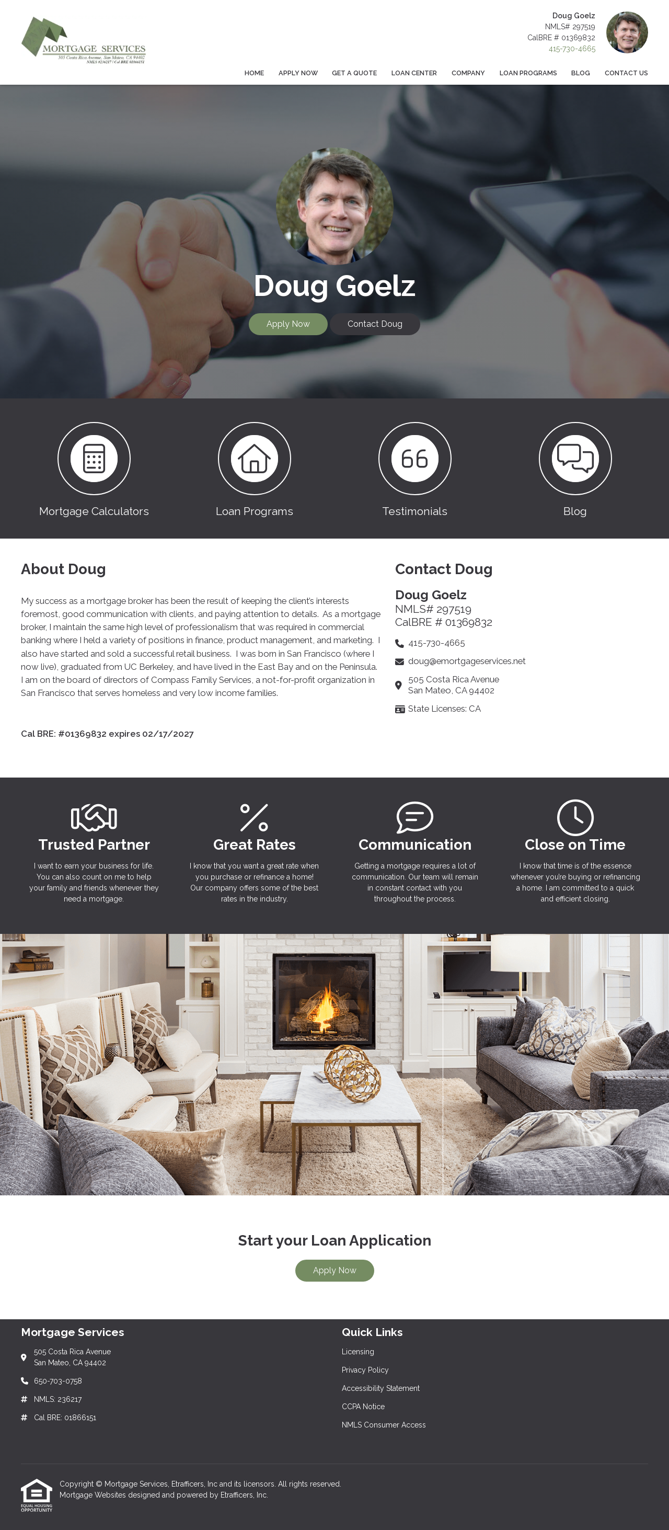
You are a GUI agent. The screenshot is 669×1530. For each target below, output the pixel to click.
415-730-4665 (572, 48)
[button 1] (94, 468)
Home (254, 73)
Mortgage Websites (94, 1495)
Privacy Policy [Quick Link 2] (365, 1370)
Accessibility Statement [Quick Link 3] (381, 1388)
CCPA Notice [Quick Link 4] (363, 1406)
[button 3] (415, 468)
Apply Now (298, 73)
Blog (580, 73)
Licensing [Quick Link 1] (358, 1352)
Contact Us (626, 73)
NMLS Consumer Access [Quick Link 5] (384, 1425)
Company (468, 73)
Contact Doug (375, 324)
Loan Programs (528, 73)
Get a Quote (354, 73)
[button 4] (575, 468)
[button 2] (254, 468)
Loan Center (414, 73)
